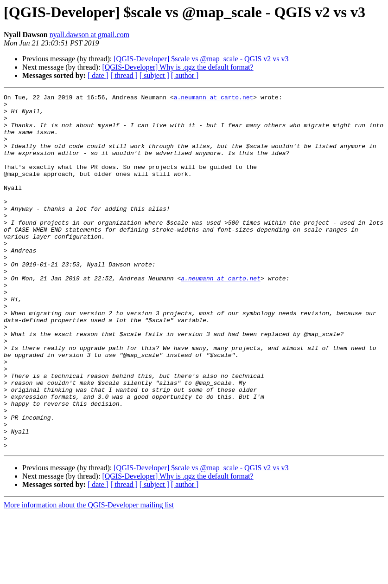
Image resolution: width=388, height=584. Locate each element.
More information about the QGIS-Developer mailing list (89, 576)
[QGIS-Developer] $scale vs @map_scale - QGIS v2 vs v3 (201, 59)
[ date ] (98, 75)
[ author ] (185, 75)
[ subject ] (154, 75)
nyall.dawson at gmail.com (89, 35)
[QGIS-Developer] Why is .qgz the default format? (177, 67)
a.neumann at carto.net (214, 98)
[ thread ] (124, 75)
